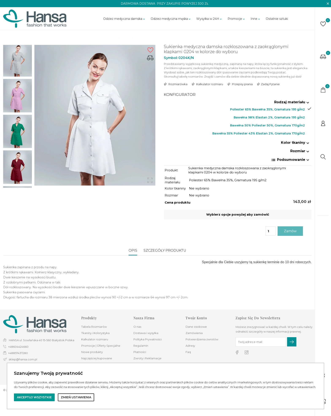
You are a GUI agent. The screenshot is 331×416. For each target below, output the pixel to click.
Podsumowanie (290, 159)
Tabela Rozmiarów (94, 326)
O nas (137, 326)
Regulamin (140, 345)
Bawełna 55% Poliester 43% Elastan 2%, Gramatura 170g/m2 (258, 133)
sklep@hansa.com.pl (23, 359)
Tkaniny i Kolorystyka (95, 333)
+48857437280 (18, 353)
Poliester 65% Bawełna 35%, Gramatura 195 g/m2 (267, 109)
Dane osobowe (196, 326)
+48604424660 (18, 346)
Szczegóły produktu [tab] (165, 250)
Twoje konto (196, 318)
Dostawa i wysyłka (145, 333)
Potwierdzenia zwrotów (202, 339)
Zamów (290, 231)
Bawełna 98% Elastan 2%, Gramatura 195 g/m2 (269, 117)
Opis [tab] (133, 250)
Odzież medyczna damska (124, 19)
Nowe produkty (92, 352)
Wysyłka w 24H (209, 19)
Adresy (190, 345)
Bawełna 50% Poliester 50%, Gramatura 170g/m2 (267, 125)
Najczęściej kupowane (96, 358)
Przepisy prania (242, 84)
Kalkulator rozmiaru (209, 84)
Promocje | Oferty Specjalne (100, 345)
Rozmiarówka (177, 84)
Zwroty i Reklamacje (147, 358)
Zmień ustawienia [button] (76, 397)
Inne (256, 19)
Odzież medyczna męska (171, 19)
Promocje (237, 19)
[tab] (238, 103)
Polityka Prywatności (147, 339)
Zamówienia (194, 333)
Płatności (139, 352)
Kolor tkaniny (295, 143)
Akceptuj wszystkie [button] (34, 397)
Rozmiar (300, 151)
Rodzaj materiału (292, 102)
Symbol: (171, 58)
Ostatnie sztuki (277, 19)
